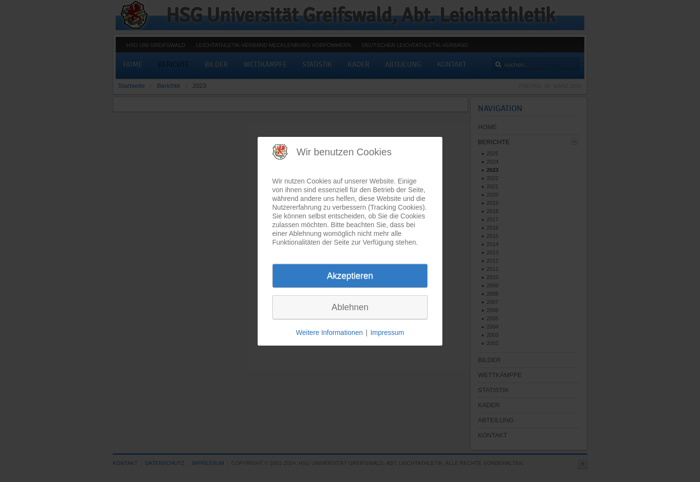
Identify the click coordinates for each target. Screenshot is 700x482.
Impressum (387, 332)
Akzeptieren (350, 276)
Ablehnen (350, 307)
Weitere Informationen (329, 332)
